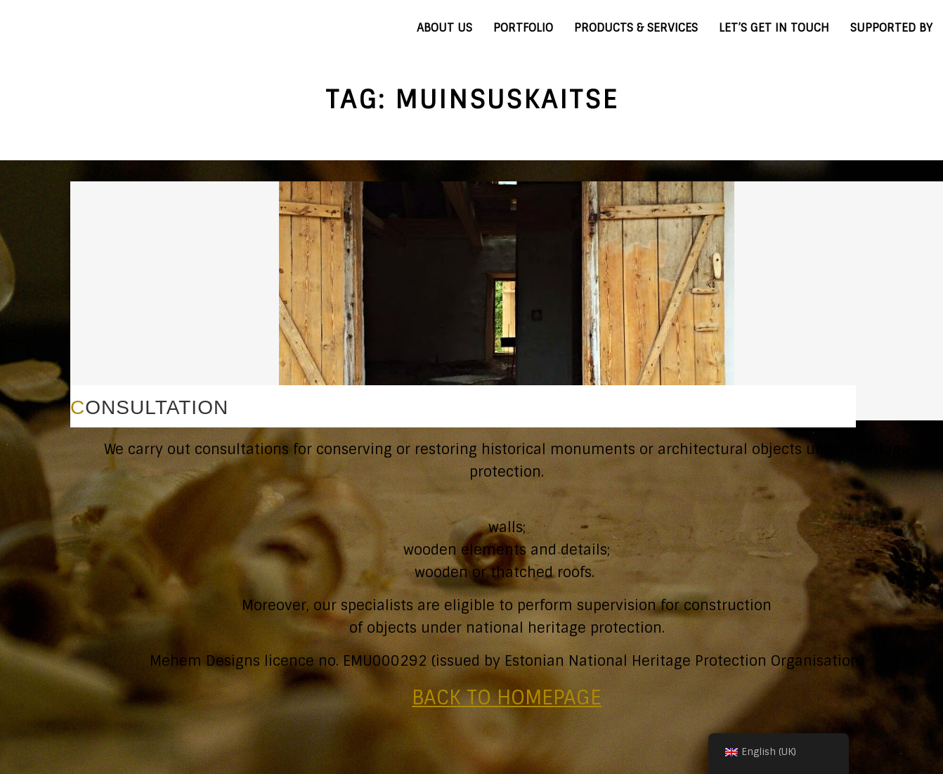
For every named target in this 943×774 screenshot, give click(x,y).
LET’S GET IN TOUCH (774, 27)
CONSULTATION (149, 407)
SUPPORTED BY (891, 27)
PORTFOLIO (523, 27)
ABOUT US (444, 27)
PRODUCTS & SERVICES (636, 27)
